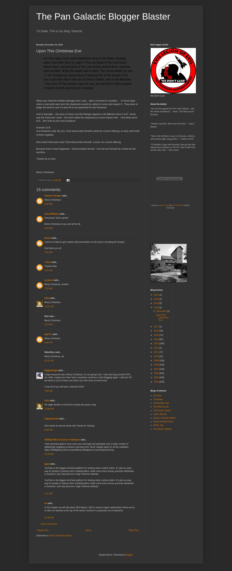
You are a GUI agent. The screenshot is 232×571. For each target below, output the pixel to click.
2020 (156, 299)
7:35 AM (48, 288)
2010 (156, 356)
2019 (156, 303)
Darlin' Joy (158, 425)
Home (88, 530)
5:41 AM (48, 270)
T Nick (47, 262)
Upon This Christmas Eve (162, 318)
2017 (156, 326)
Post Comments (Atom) (60, 535)
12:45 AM (49, 454)
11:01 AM (49, 306)
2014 (156, 339)
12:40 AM (49, 517)
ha (45, 503)
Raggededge (50, 370)
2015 (156, 335)
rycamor (48, 280)
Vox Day (157, 395)
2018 (156, 307)
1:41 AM (48, 493)
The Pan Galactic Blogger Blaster (103, 16)
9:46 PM (48, 342)
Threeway (158, 399)
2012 (156, 348)
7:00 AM (48, 391)
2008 (156, 364)
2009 (156, 360)
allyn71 (48, 334)
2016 (156, 331)
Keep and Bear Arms (163, 421)
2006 (156, 373)
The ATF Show (177, 205)
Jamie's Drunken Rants (164, 418)
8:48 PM (48, 430)
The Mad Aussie (161, 406)
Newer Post (42, 530)
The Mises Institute (162, 429)
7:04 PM (48, 252)
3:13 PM (48, 324)
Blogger (129, 555)
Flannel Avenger (52, 195)
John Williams (51, 214)
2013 (156, 343)
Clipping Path (51, 418)
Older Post (133, 530)
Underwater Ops (161, 403)
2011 (156, 352)
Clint (46, 298)
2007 (156, 369)
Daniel (47, 238)
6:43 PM (48, 228)
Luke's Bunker (160, 414)
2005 (156, 377)
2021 (156, 295)
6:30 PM (48, 204)
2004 (156, 382)
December (161, 311)
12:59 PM (49, 409)
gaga (46, 464)
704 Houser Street (162, 410)
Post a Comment (49, 524)
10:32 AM (49, 360)
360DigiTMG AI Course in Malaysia (62, 439)
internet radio (163, 205)
